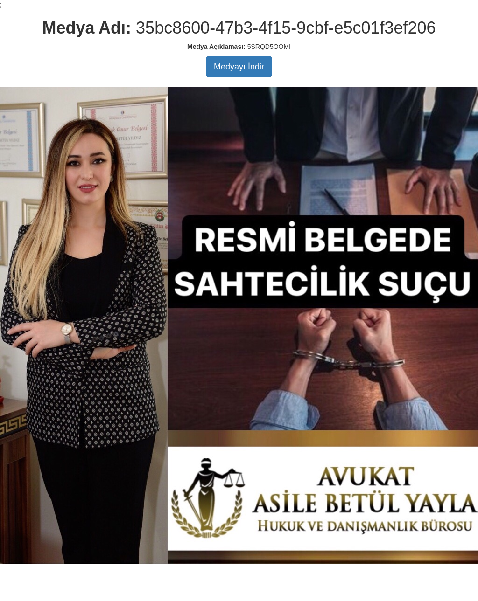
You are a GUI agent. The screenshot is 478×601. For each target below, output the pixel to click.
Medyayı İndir (239, 66)
